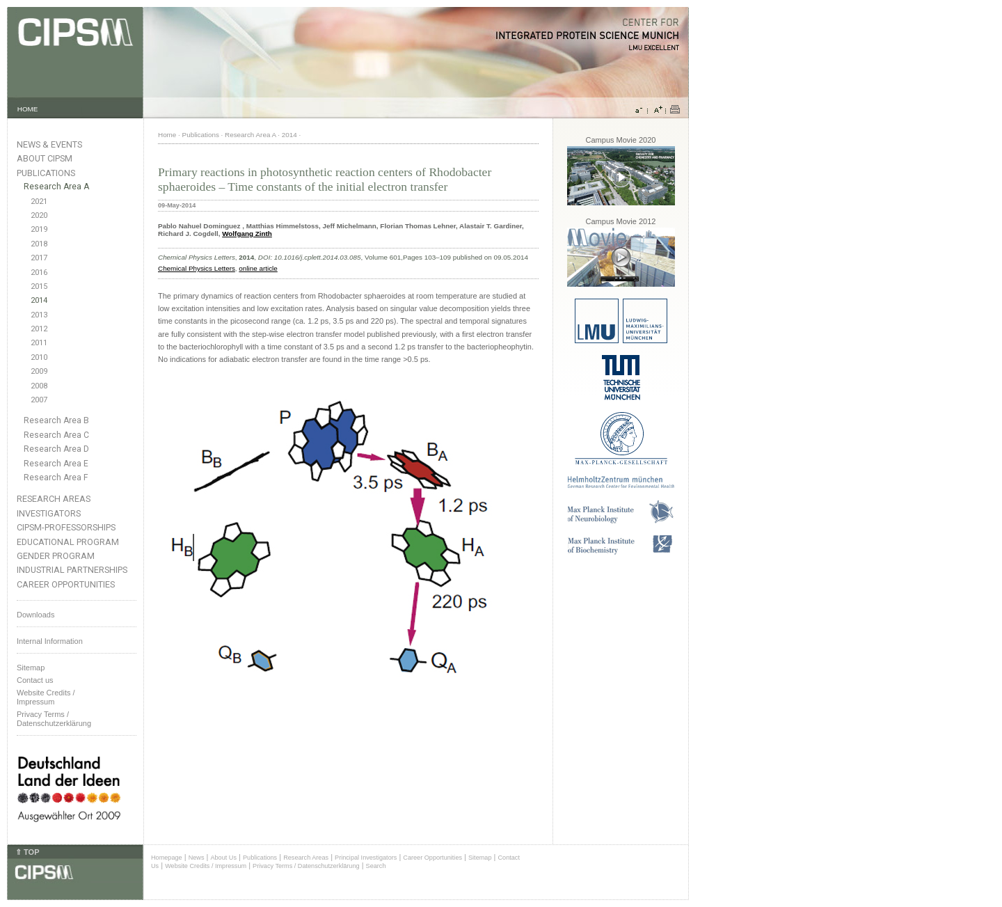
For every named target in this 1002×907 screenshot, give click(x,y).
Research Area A (56, 186)
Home (167, 135)
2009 (39, 371)
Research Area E (56, 463)
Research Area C (56, 435)
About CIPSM (44, 158)
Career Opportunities (66, 584)
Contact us (35, 680)
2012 (39, 328)
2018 (39, 244)
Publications (46, 173)
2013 (39, 315)
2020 (39, 215)
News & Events (49, 144)
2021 (39, 201)
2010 (39, 357)
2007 (39, 399)
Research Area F (56, 477)
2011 (39, 342)
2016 (39, 272)
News (197, 857)
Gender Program (56, 556)
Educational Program (68, 542)
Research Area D (56, 449)
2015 (39, 286)
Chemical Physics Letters (196, 268)
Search (376, 865)
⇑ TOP (27, 852)
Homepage (166, 857)
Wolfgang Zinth (247, 233)
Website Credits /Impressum (46, 697)
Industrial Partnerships (72, 570)
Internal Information (50, 641)
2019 (39, 229)
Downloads (35, 614)
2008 (39, 386)
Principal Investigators (366, 857)
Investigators (49, 513)
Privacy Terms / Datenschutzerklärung (54, 718)
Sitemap (31, 667)
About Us (223, 857)
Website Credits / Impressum (205, 865)
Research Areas (53, 499)
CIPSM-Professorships (66, 527)
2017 (39, 257)
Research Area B (56, 420)
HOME (27, 109)
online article (258, 268)
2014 (39, 300)
